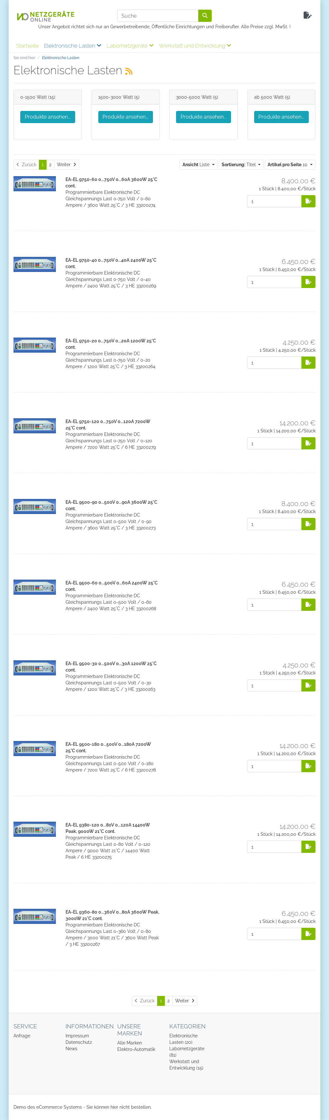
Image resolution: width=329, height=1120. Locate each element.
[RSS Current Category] (128, 71)
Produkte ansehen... (48, 117)
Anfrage (21, 1035)
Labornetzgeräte (130, 45)
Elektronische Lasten (73, 45)
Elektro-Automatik (136, 1049)
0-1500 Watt (33, 97)
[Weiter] (66, 165)
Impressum (77, 1035)
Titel (239, 164)
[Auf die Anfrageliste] (308, 201)
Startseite (27, 45)
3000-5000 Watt (194, 97)
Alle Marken (129, 1042)
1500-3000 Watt (115, 97)
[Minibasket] (308, 16)
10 (288, 164)
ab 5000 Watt (269, 97)
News (71, 1048)
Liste (196, 164)
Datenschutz (79, 1042)
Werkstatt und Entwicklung (195, 45)
